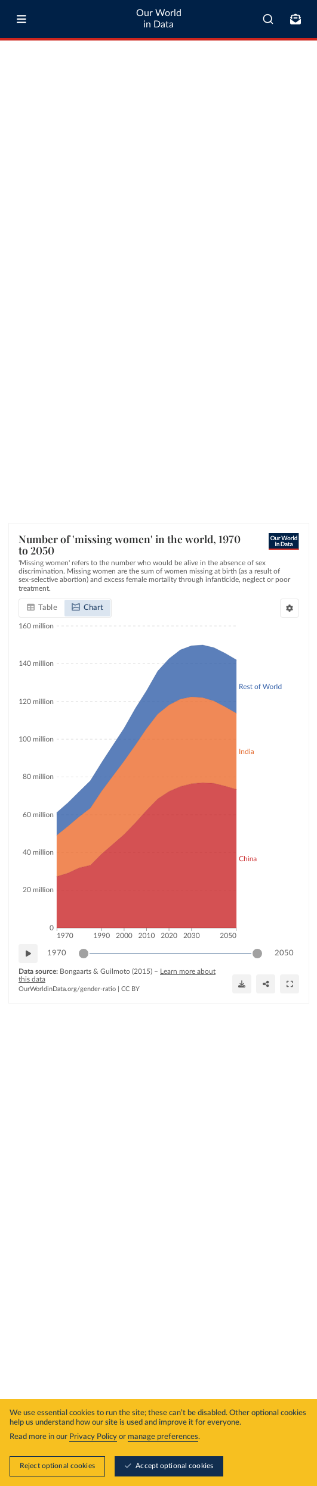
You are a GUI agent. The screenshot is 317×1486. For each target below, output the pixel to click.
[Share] (265, 983)
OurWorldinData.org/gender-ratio (67, 989)
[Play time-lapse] (28, 953)
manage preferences (163, 1437)
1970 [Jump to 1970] (56, 953)
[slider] (83, 953)
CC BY (130, 989)
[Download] (241, 983)
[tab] (42, 608)
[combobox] (268, 19)
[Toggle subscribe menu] (295, 19)
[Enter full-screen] (289, 983)
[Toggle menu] (21, 19)
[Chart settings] (289, 608)
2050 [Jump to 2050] (284, 953)
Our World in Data (158, 18)
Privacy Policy (93, 1437)
